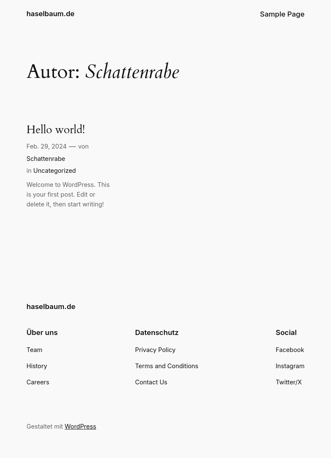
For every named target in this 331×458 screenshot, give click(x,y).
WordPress (80, 426)
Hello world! (55, 130)
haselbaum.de (50, 13)
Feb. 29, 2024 (46, 146)
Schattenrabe (45, 158)
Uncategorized (54, 170)
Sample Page (282, 14)
